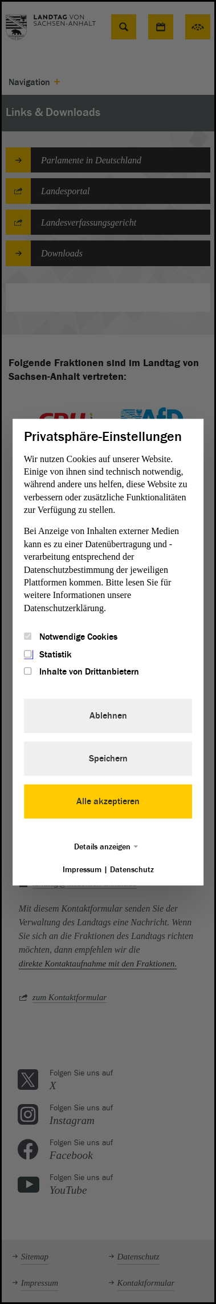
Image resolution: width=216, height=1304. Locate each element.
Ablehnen (108, 715)
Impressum (82, 869)
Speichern (108, 758)
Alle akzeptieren (108, 801)
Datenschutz (132, 869)
